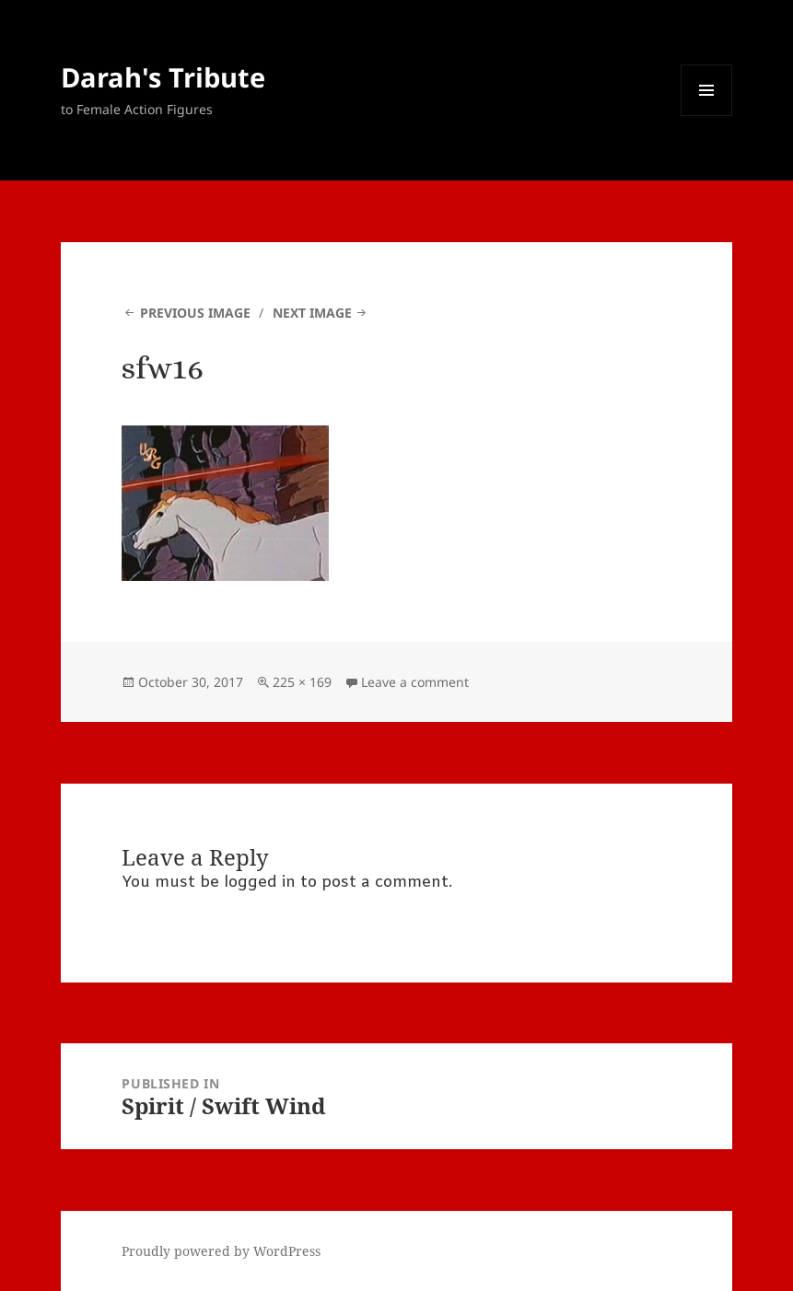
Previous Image (195, 312)
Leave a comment (415, 682)
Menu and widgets (707, 115)
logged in (260, 882)
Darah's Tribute (163, 77)
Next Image (312, 312)
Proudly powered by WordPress (221, 1251)
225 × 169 (302, 682)
